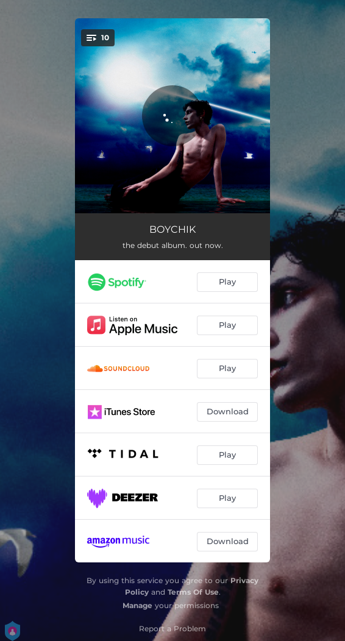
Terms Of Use (193, 592)
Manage (137, 605)
